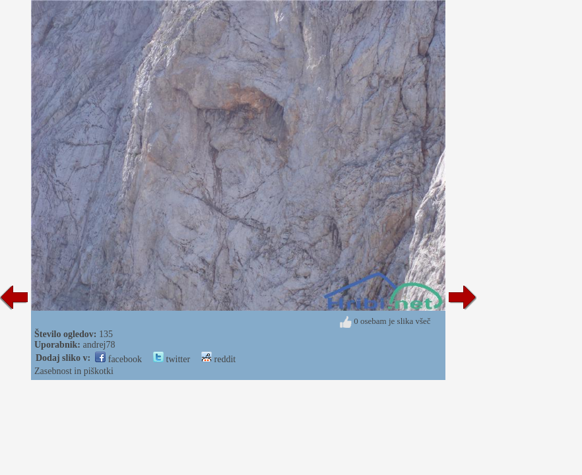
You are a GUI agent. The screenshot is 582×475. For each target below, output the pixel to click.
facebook (118, 359)
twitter (171, 359)
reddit (218, 359)
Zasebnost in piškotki (73, 371)
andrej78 (99, 345)
